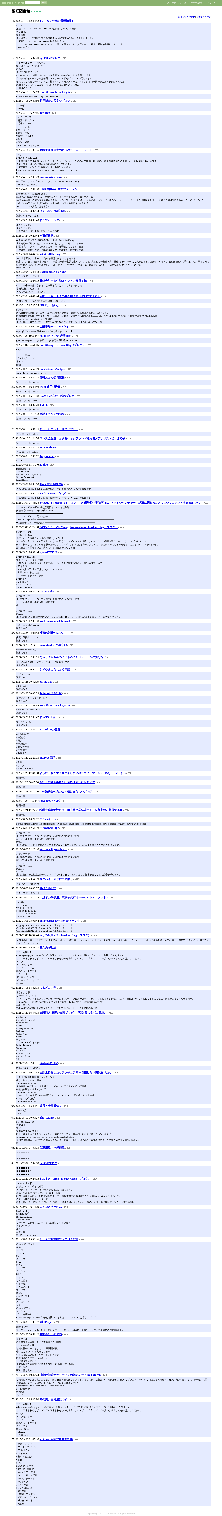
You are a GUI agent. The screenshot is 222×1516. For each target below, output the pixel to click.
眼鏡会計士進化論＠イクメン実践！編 (63, 280)
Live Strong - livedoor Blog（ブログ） (62, 344)
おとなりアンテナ (186, 16)
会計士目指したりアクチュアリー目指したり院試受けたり (76, 1072)
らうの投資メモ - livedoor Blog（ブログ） (65, 935)
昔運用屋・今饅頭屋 (52, 1147)
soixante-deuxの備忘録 (53, 645)
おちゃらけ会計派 (51, 693)
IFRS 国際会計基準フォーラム (58, 189)
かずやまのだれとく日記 (55, 669)
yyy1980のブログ (50, 58)
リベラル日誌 (48, 888)
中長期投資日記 (49, 828)
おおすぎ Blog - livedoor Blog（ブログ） (65, 1178)
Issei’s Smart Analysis (52, 369)
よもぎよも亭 (48, 987)
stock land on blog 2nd (53, 271)
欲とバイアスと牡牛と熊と (56, 879)
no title (43, 464)
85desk (44, 405)
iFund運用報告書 (50, 386)
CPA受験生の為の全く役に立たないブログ (65, 791)
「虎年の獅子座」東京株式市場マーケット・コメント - (74, 897)
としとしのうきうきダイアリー (59, 429)
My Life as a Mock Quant (55, 705)
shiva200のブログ (50, 800)
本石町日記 (46, 235)
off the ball (46, 681)
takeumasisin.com (50, 177)
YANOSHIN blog (50, 254)
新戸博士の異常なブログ (55, 100)
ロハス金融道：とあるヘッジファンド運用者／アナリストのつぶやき (83, 438)
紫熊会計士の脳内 (51, 1334)
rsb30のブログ (48, 1163)
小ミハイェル (48, 819)
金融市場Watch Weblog (54, 326)
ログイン (207, 2)
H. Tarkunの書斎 (50, 729)
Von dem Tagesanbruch (53, 849)
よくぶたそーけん (51, 1206)
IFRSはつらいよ (50, 305)
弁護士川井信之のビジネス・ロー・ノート (66, 150)
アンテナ (171, 2)
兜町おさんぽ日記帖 (52, 377)
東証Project (47, 1321)
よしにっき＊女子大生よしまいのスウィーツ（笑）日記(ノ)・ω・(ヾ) (82, 773)
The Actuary (47, 1117)
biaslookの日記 (49, 1063)
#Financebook (48, 447)
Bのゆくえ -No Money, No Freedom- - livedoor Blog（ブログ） (78, 527)
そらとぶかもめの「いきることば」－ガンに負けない (73, 657)
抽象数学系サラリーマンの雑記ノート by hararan (70, 1374)
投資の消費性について (53, 632)
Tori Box (45, 112)
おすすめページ (203, 16)
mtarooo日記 (47, 757)
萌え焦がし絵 (48, 947)
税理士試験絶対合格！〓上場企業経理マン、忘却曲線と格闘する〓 (81, 809)
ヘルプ (217, 2)
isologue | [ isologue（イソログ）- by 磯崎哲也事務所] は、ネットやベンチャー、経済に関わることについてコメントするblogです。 (121, 502)
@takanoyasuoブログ (52, 493)
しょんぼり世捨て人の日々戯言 (59, 1239)
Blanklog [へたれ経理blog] (55, 335)
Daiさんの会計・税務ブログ (57, 395)
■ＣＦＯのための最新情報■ (56, 20)
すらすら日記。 (49, 717)
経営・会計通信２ (51, 1105)
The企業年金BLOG (51, 484)
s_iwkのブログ (48, 552)
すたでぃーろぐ (49, 220)
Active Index (47, 591)
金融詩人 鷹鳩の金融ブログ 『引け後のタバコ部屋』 (73, 1012)
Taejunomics (47, 456)
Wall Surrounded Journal (55, 621)
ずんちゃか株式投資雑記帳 (56, 1439)
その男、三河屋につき (53, 1399)
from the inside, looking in (55, 92)
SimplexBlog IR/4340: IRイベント (60, 920)
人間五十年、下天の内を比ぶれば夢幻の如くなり (70, 296)
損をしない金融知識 (52, 210)
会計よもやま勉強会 (52, 413)
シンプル (182, 2)
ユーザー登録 (195, 2)
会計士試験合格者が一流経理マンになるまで (67, 782)
